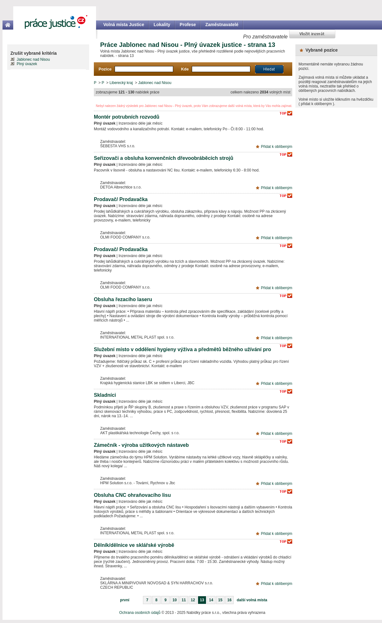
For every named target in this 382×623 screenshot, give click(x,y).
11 (184, 600)
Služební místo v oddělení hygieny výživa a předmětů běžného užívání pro (182, 349)
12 (193, 600)
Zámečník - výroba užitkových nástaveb (141, 445)
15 (220, 600)
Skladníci (105, 395)
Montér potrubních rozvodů (126, 117)
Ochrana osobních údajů (140, 612)
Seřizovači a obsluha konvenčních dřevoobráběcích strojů (163, 158)
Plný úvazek (27, 64)
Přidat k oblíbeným (276, 146)
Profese (188, 24)
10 (175, 600)
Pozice (105, 69)
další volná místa (252, 600)
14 (211, 600)
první (124, 600)
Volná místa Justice (123, 24)
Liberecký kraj (121, 83)
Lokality (162, 24)
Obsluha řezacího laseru (123, 299)
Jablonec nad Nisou (154, 83)
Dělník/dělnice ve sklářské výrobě (134, 545)
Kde (185, 69)
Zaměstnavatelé (221, 24)
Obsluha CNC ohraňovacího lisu (132, 495)
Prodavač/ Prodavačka (121, 199)
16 (229, 600)
